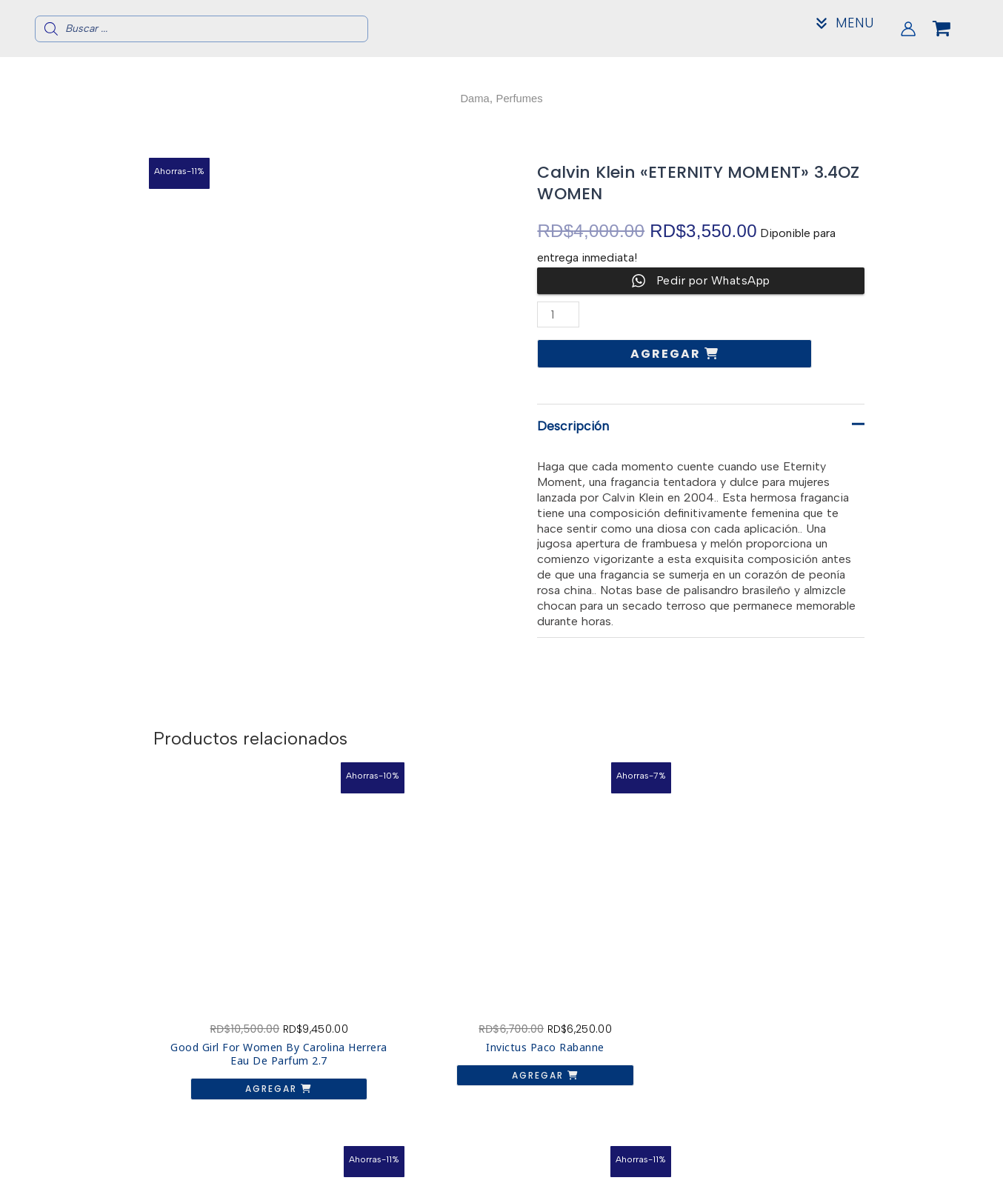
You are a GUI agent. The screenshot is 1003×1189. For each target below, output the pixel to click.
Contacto (810, 1160)
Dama (473, 98)
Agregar (667, 353)
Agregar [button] (231, 1017)
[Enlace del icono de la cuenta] (908, 29)
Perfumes (521, 98)
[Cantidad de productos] (558, 314)
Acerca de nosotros (810, 1148)
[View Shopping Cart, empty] (953, 29)
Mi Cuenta (810, 1172)
